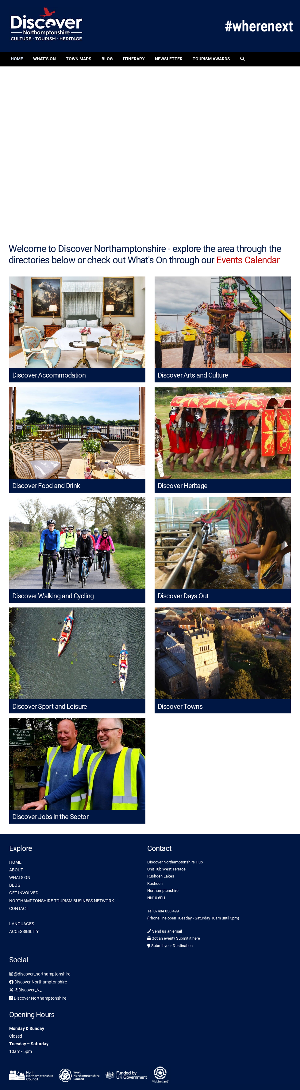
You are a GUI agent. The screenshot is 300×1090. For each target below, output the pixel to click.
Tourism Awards (211, 58)
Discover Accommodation (49, 375)
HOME (15, 862)
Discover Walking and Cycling (53, 596)
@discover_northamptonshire (39, 974)
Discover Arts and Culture (193, 375)
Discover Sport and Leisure (49, 706)
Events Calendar (247, 260)
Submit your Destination (170, 945)
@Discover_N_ (25, 989)
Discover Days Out (183, 596)
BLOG (15, 885)
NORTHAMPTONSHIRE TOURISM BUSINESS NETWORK (61, 900)
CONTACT (18, 908)
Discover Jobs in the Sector (50, 817)
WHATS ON (19, 877)
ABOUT (16, 869)
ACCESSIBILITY (24, 931)
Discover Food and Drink (46, 486)
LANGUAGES (21, 923)
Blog (107, 58)
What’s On (44, 58)
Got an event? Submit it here (173, 938)
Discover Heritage (182, 486)
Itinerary (134, 58)
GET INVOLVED (23, 892)
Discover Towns (180, 706)
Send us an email (164, 931)
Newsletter (169, 58)
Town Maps (78, 58)
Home (17, 58)
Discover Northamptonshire (38, 981)
